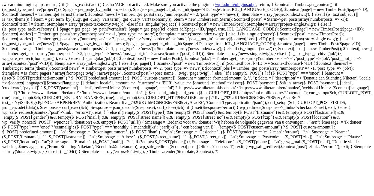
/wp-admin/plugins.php (235, 4)
